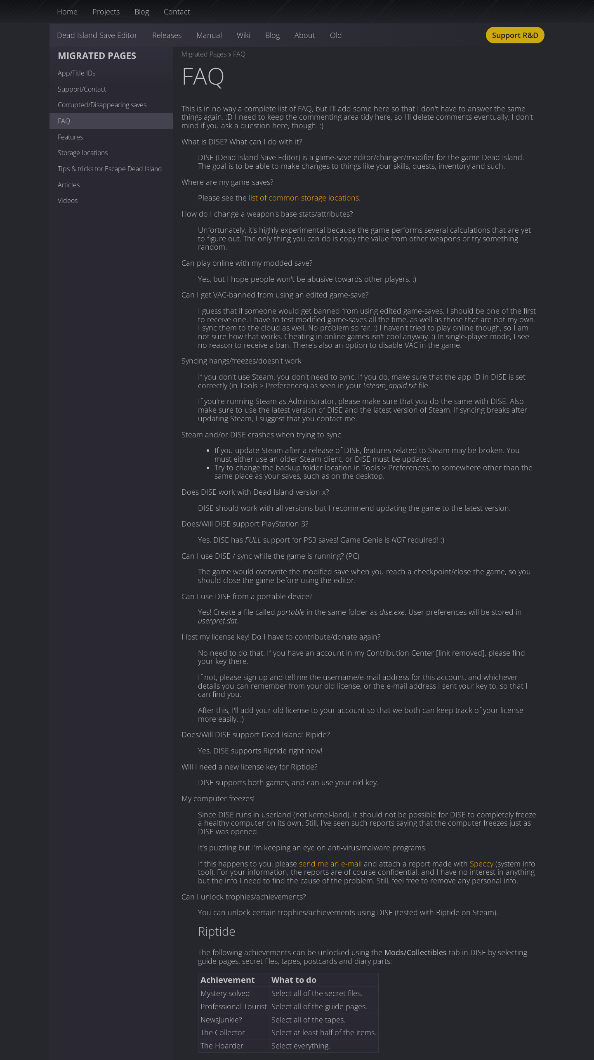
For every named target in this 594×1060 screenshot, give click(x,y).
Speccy (481, 864)
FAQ (64, 120)
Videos (68, 200)
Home (67, 12)
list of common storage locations (304, 198)
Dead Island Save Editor (97, 35)
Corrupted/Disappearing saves (102, 104)
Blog (141, 12)
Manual (209, 35)
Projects (106, 12)
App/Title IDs (76, 73)
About (305, 35)
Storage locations (83, 152)
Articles (69, 184)
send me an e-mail (330, 864)
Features (70, 137)
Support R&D (515, 35)
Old (336, 35)
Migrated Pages (97, 55)
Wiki (243, 35)
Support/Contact (82, 89)
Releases (167, 35)
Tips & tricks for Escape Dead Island (110, 168)
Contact (177, 12)
